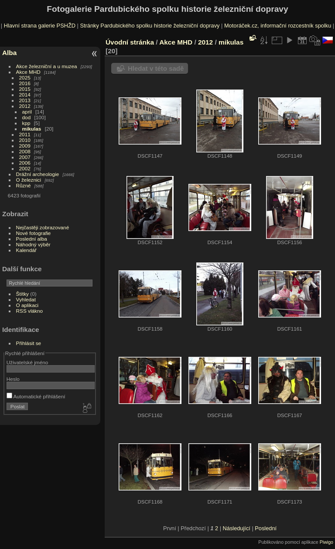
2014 (25, 94)
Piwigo (326, 542)
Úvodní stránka (130, 42)
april (27, 111)
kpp (26, 123)
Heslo (13, 379)
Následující (236, 528)
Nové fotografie (33, 233)
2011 (25, 134)
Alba (9, 52)
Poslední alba (31, 239)
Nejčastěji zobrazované (42, 227)
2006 (25, 163)
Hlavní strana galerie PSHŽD (39, 25)
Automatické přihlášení (36, 396)
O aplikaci (27, 305)
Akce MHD (28, 72)
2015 (25, 89)
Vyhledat (26, 299)
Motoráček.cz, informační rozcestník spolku (277, 25)
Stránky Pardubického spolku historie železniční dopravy (149, 25)
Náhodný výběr (33, 244)
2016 (25, 83)
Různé (23, 185)
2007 (25, 157)
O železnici (28, 180)
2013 (25, 100)
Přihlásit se (28, 343)
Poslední (266, 528)
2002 (25, 168)
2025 (25, 77)
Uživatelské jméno (27, 362)
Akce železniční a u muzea (46, 66)
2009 (25, 145)
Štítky (22, 294)
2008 (25, 151)
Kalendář (26, 250)
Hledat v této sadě (156, 68)
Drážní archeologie (37, 174)
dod (26, 117)
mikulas (31, 128)
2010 (25, 140)
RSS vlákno (29, 311)
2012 (25, 106)
